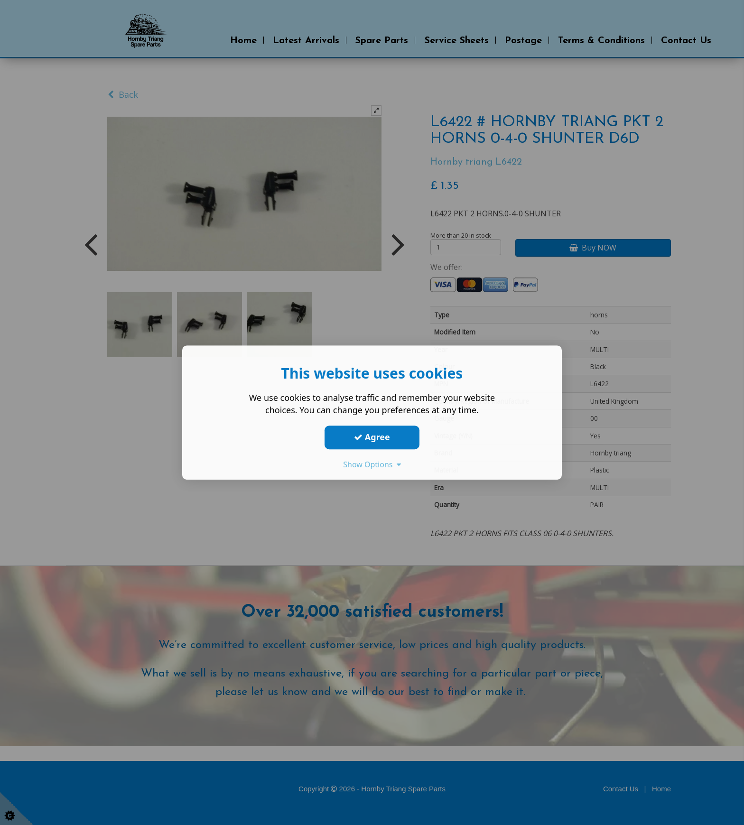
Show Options (372, 464)
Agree (372, 437)
